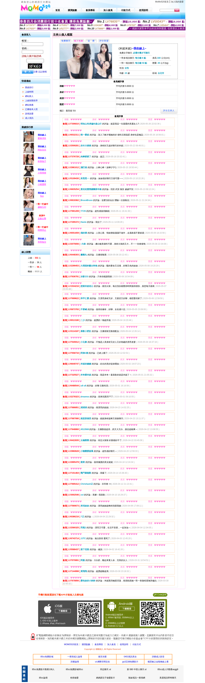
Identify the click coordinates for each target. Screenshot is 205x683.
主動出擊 (42, 218)
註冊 (35, 72)
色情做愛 (74, 678)
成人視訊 (29, 118)
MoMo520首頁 (162, 2)
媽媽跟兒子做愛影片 (105, 678)
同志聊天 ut (105, 669)
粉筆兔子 (42, 161)
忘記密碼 (42, 72)
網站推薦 (29, 105)
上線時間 (29, 92)
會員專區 (99, 644)
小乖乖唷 (42, 173)
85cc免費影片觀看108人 (43, 669)
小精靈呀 (42, 184)
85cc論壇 (43, 678)
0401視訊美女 (130, 656)
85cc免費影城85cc (74, 669)
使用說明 (124, 644)
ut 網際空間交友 (102, 661)
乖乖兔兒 (42, 242)
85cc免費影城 (47, 656)
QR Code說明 (160, 594)
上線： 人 (34, 258)
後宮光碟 (102, 656)
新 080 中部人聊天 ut (136, 669)
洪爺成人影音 (158, 656)
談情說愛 (29, 113)
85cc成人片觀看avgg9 (168, 669)
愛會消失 (42, 138)
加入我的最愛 (177, 2)
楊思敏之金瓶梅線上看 (158, 661)
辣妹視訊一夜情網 (136, 678)
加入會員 (111, 644)
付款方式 (137, 644)
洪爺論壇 (75, 661)
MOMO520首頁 (71, 644)
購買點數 (85, 644)
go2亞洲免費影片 (130, 661)
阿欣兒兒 (42, 150)
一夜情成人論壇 (74, 656)
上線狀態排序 (31, 100)
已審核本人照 (31, 109)
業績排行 (29, 87)
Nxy (42, 196)
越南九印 (42, 207)
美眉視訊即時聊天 (168, 678)
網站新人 (29, 96)
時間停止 (42, 230)
